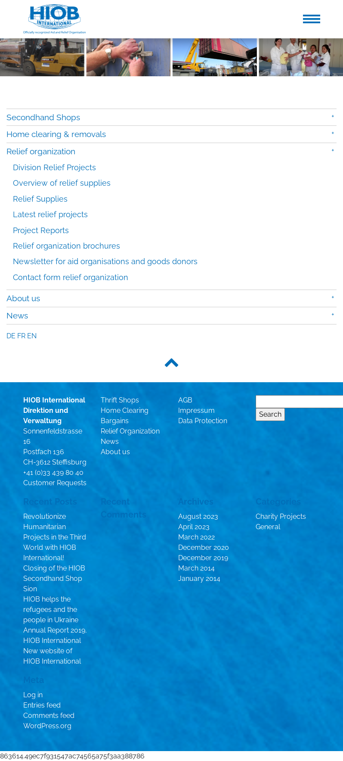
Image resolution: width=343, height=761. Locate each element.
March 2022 (196, 537)
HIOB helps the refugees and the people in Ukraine (50, 609)
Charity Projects (281, 516)
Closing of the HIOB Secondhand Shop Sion (54, 578)
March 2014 (196, 568)
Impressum (196, 410)
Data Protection (202, 421)
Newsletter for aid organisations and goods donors (105, 261)
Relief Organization (130, 431)
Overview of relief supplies (62, 182)
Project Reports (41, 230)
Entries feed (42, 705)
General (268, 527)
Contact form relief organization (70, 277)
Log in (33, 695)
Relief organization (40, 151)
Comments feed (48, 715)
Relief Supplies (40, 198)
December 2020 (203, 547)
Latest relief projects (50, 214)
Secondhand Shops (43, 117)
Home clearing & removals (56, 134)
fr (21, 336)
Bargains (115, 421)
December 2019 (203, 558)
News (17, 315)
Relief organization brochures (66, 245)
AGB (185, 400)
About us (23, 298)
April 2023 (194, 527)
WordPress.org (47, 726)
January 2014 (199, 578)
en (32, 336)
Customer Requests (55, 483)
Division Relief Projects (54, 167)
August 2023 (198, 516)
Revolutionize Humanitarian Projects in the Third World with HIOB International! (54, 537)
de (10, 336)
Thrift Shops (120, 400)
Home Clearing (124, 410)
